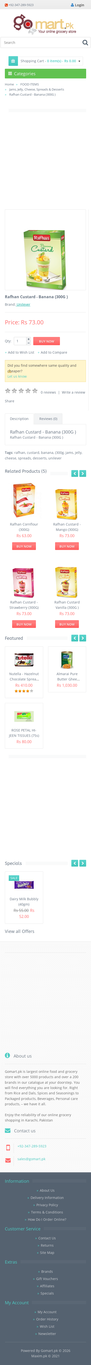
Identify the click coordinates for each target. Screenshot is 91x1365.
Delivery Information (47, 1197)
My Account (47, 1312)
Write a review (73, 392)
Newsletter (47, 1333)
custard (33, 452)
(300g (59, 452)
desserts (40, 458)
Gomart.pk (49, 1350)
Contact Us (47, 1238)
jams (69, 452)
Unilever (23, 304)
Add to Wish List (21, 352)
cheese (10, 458)
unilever (55, 458)
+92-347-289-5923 (20, 5)
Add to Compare (54, 352)
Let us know (17, 376)
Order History (47, 1319)
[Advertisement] (45, 164)
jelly (78, 452)
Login (77, 5)
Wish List (47, 1326)
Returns (47, 1245)
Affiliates (47, 1286)
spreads (24, 458)
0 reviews (48, 392)
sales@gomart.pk (31, 1159)
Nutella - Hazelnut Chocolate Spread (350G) (24, 679)
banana (47, 452)
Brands (47, 1271)
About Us (47, 1190)
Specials (47, 1293)
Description (19, 418)
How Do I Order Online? (47, 1219)
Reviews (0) (48, 418)
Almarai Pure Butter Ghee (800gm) (67, 679)
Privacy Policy (47, 1205)
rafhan (19, 452)
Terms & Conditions (47, 1212)
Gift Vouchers (47, 1278)
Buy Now (24, 546)
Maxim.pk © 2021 (45, 1356)
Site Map (47, 1252)
